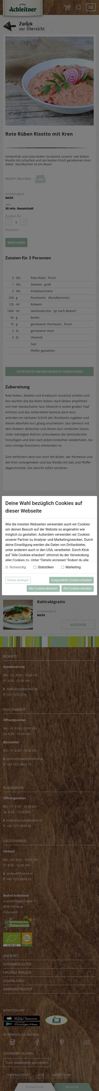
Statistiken (46, 567)
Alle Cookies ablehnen (43, 588)
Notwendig (18, 567)
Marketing (73, 567)
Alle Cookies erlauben (77, 588)
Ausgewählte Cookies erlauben (71, 580)
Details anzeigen (18, 580)
